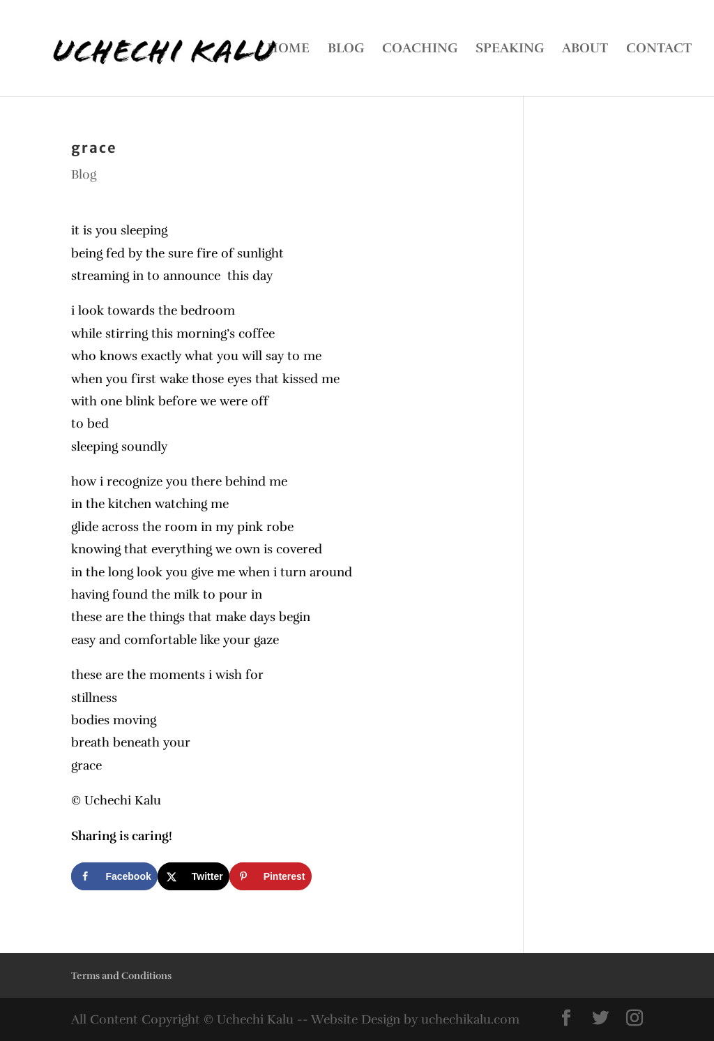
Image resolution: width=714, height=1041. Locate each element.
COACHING (419, 50)
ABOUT (585, 50)
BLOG (346, 50)
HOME (288, 50)
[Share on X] (193, 876)
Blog (83, 174)
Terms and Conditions (121, 976)
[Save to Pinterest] (270, 876)
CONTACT (659, 50)
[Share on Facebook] (114, 876)
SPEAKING (510, 50)
